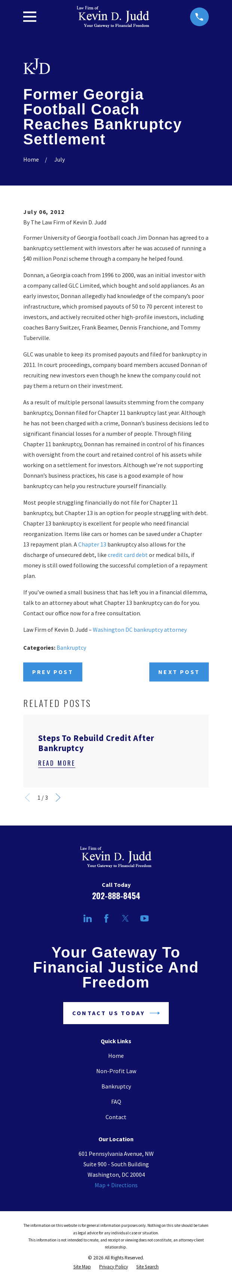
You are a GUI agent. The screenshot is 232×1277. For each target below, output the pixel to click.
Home (116, 1055)
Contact (116, 1117)
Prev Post (52, 672)
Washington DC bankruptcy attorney (140, 629)
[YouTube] (144, 918)
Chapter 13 (92, 544)
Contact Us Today (116, 1013)
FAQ (116, 1101)
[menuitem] (82, 1266)
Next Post (179, 672)
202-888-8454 (116, 895)
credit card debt (128, 554)
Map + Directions (116, 1185)
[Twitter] (125, 918)
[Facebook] (106, 918)
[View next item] (58, 797)
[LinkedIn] (87, 918)
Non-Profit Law (116, 1071)
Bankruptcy (71, 647)
